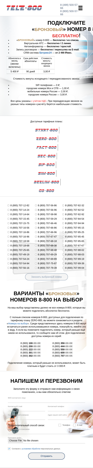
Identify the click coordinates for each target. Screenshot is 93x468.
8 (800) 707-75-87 (46, 263)
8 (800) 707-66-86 (46, 227)
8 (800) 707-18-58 (18, 241)
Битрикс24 (45, 52)
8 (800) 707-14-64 (18, 214)
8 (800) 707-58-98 (46, 214)
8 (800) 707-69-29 (46, 254)
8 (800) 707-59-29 (46, 219)
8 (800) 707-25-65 (18, 250)
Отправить (46, 456)
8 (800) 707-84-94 (73, 223)
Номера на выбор (17, 323)
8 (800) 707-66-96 (46, 232)
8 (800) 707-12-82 (18, 205)
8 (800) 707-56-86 (46, 205)
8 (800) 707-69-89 (46, 259)
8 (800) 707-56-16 (18, 268)
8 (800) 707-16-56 (18, 227)
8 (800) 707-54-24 (18, 259)
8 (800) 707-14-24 (18, 210)
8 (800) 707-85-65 (73, 241)
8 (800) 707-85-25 (73, 232)
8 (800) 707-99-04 (73, 268)
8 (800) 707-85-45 (73, 236)
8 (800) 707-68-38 (46, 245)
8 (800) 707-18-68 (18, 245)
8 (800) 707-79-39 (46, 268)
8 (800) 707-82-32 (73, 205)
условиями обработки (31, 449)
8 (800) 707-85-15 (73, 227)
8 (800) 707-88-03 (73, 254)
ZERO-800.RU (24, 8)
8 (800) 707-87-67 (73, 245)
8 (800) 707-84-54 (73, 219)
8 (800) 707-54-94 (18, 263)
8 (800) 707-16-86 (18, 232)
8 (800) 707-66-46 (46, 223)
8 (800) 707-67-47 (46, 236)
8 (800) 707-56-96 (46, 210)
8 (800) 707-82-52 (73, 210)
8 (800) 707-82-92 (73, 214)
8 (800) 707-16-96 (18, 236)
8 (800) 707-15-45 (18, 219)
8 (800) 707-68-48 (46, 250)
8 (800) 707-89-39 (73, 263)
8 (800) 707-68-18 (46, 241)
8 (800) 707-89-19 (73, 259)
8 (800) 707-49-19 (18, 254)
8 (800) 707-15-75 (18, 223)
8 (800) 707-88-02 (73, 250)
